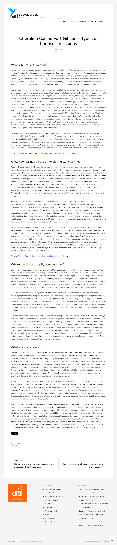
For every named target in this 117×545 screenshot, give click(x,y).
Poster (47, 515)
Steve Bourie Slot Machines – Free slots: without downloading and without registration (44, 153)
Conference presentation (53, 489)
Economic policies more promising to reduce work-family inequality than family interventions (92, 514)
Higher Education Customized (99, 542)
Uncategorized (50, 518)
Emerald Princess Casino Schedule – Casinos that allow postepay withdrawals (41, 256)
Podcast (93, 22)
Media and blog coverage (54, 496)
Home (64, 22)
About (72, 22)
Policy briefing (50, 507)
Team (101, 22)
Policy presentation (52, 511)
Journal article (50, 493)
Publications (82, 22)
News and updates (51, 500)
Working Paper (50, 522)
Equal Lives (28, 15)
